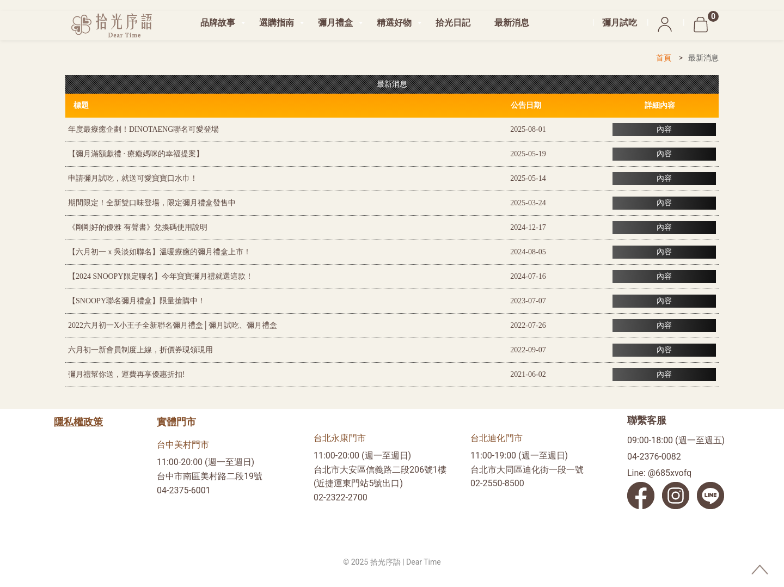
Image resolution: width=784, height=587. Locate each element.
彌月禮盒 (335, 22)
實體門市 (176, 422)
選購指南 (276, 22)
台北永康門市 (340, 438)
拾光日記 (453, 22)
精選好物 (394, 22)
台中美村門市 (183, 444)
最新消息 (511, 22)
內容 (664, 129)
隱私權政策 (78, 422)
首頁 (663, 57)
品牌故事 (217, 22)
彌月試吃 (619, 22)
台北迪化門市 (496, 438)
